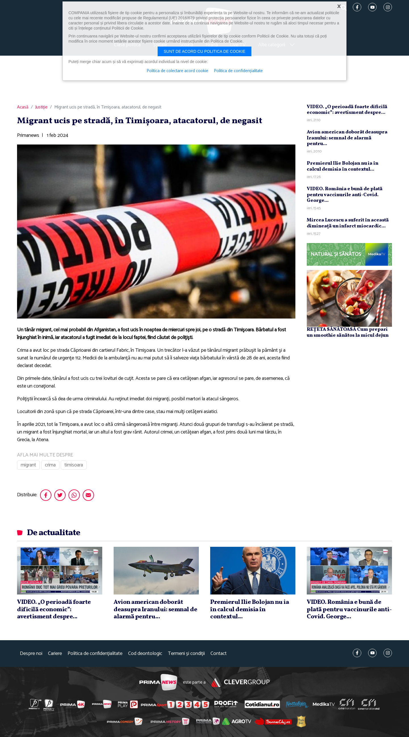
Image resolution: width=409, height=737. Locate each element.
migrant (28, 465)
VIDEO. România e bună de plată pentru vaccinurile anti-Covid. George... (345, 195)
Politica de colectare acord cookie (177, 71)
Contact (218, 654)
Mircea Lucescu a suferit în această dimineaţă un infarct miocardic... (348, 223)
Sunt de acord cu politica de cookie (204, 51)
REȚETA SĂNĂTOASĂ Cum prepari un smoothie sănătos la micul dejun (348, 332)
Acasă (22, 107)
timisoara (73, 465)
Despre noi (31, 654)
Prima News (158, 682)
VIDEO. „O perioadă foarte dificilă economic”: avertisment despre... (347, 110)
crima (50, 465)
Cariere (55, 654)
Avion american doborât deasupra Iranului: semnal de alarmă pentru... (347, 138)
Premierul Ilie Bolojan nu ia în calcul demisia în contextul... (342, 166)
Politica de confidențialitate (95, 654)
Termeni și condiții (186, 654)
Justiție (41, 107)
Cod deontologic (145, 654)
